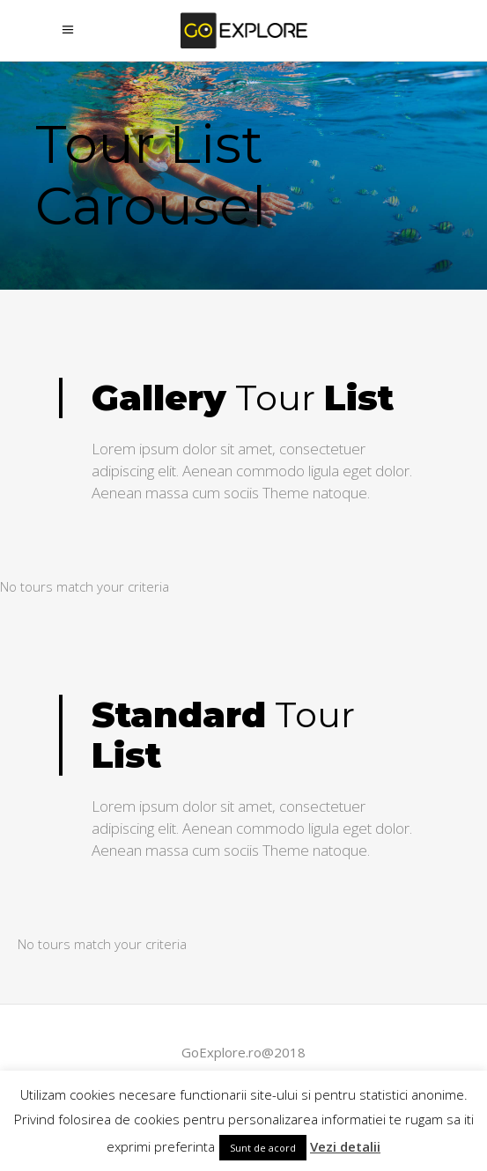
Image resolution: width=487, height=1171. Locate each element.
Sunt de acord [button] (263, 1147)
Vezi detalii (345, 1146)
